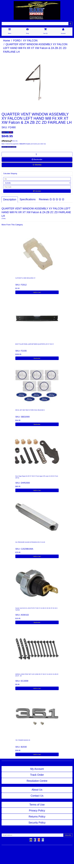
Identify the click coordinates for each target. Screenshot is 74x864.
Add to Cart (37, 292)
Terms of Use (37, 804)
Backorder (37, 159)
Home (6, 40)
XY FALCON (30, 40)
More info (9, 141)
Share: (7, 132)
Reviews (51, 199)
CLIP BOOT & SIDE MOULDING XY (25, 278)
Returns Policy (37, 816)
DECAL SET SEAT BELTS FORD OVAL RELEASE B (29, 410)
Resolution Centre (37, 780)
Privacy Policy (37, 810)
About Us (37, 789)
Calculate (37, 191)
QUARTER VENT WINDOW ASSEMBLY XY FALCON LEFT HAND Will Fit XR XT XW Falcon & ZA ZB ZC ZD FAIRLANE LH (35, 48)
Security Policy (37, 822)
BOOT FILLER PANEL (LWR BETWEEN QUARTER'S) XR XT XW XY (34, 344)
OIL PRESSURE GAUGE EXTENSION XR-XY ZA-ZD (30, 542)
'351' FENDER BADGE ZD (22, 740)
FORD (17, 40)
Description (9, 199)
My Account (37, 768)
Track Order (37, 774)
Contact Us (37, 795)
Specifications (28, 199)
